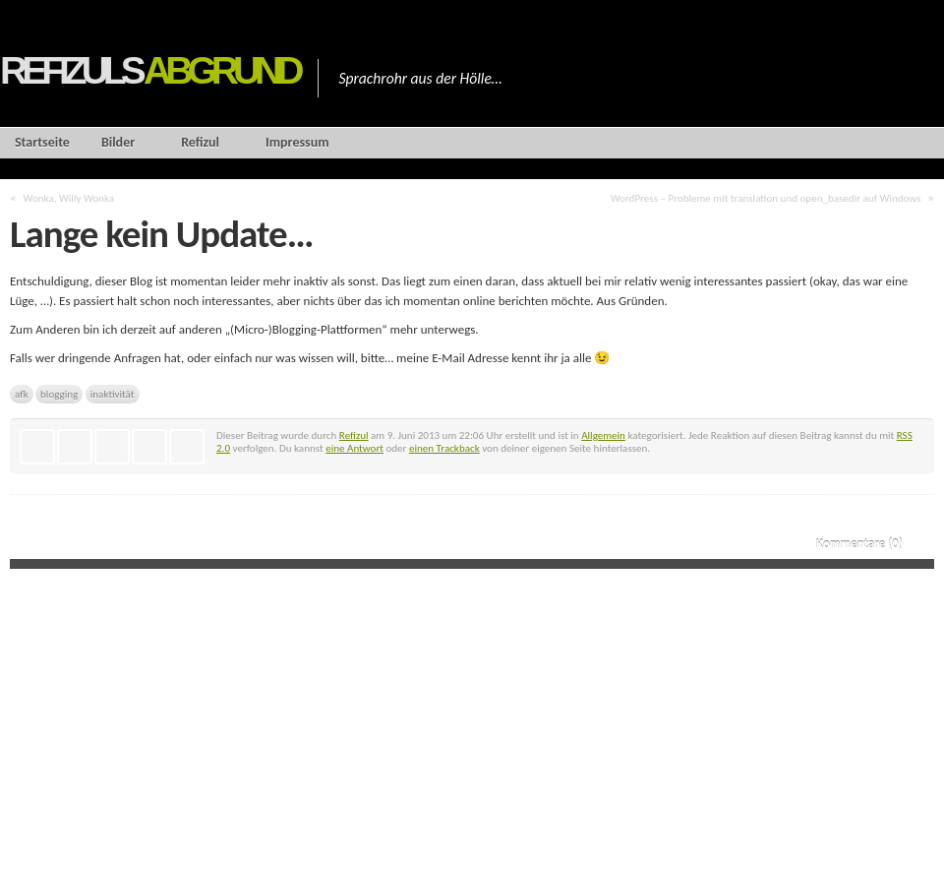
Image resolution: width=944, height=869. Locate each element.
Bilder (118, 142)
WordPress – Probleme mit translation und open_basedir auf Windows (766, 198)
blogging (59, 394)
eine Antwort (354, 448)
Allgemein (603, 435)
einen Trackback (444, 448)
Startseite (42, 142)
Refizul (200, 142)
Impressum (297, 142)
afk (22, 394)
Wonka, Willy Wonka (69, 198)
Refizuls (149, 70)
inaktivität (112, 394)
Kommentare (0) (859, 543)
